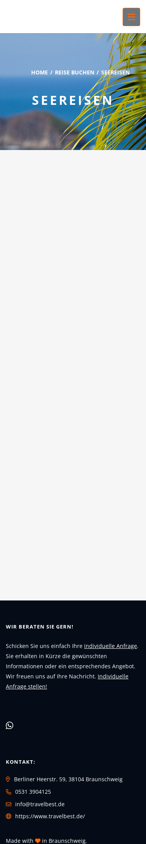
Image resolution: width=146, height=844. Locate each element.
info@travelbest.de (40, 804)
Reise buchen (74, 72)
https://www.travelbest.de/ (50, 816)
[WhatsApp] (9, 725)
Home (39, 72)
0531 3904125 (33, 791)
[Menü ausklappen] (131, 17)
